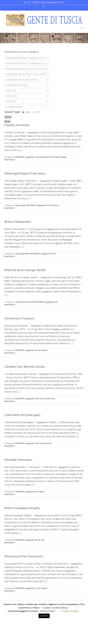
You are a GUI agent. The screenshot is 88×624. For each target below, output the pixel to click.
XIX (49, 157)
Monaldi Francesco (18, 459)
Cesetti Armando (16, 125)
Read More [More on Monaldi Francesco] (9, 494)
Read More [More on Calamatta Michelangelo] (9, 446)
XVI (36, 491)
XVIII (36, 398)
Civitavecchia (48, 398)
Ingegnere (29, 157)
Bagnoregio (20, 205)
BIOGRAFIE (19, 157)
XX (53, 157)
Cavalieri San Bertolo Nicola (24, 366)
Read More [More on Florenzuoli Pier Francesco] (9, 591)
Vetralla (44, 350)
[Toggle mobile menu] (82, 28)
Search (8, 117)
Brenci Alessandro (17, 221)
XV (36, 588)
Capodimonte (41, 157)
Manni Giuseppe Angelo (22, 508)
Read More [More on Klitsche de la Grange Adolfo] (9, 304)
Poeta (56, 157)
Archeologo (20, 302)
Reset (7, 121)
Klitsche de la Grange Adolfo (25, 270)
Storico (55, 205)
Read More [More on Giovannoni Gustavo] (9, 353)
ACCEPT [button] (44, 615)
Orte (42, 540)
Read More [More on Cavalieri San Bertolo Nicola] (9, 401)
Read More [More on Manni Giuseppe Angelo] (9, 542)
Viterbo (63, 157)
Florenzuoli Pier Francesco (23, 556)
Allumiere (30, 302)
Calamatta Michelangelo (22, 415)
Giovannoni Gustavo (19, 318)
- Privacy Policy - (47, 611)
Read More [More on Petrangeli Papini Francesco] (9, 208)
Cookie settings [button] (69, 611)
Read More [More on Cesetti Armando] (9, 159)
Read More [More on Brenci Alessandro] (9, 256)
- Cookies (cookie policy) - (55, 607)
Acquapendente (22, 253)
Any (26, 112)
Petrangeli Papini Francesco (25, 173)
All (36, 112)
